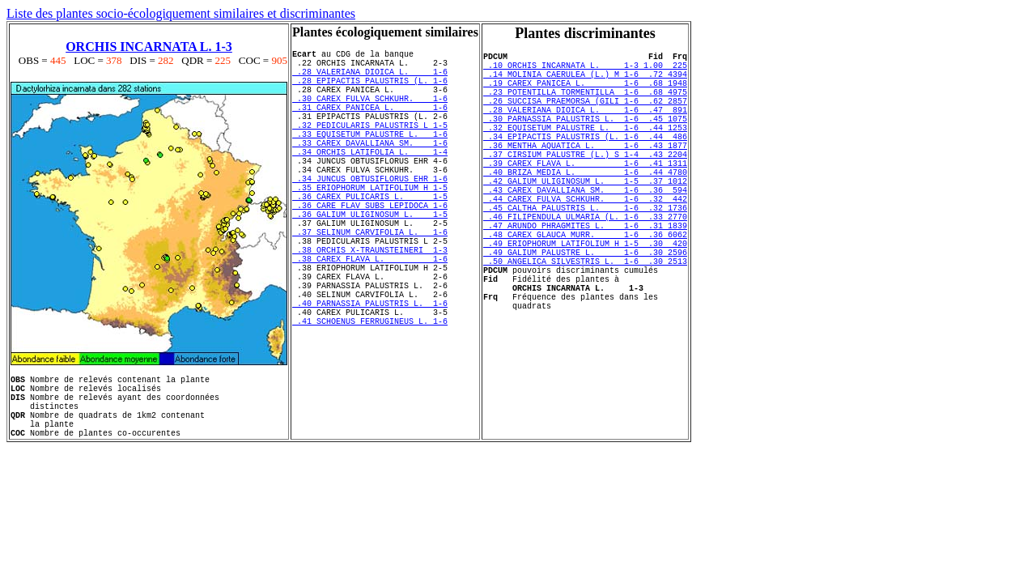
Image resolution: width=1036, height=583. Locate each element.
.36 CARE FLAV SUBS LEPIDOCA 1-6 (370, 248)
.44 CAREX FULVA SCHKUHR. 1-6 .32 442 (585, 239)
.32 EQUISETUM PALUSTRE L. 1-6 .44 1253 (585, 149)
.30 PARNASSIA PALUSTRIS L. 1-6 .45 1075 (585, 137)
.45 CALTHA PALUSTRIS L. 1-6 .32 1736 (585, 251)
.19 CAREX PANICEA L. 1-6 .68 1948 (585, 92)
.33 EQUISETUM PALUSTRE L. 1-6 (370, 158)
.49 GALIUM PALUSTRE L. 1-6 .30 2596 (585, 307)
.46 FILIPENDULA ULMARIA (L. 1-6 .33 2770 (585, 262)
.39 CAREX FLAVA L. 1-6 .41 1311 (585, 194)
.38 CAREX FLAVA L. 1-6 (370, 316)
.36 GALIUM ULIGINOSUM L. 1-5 (370, 260)
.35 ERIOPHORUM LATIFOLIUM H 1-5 (370, 226)
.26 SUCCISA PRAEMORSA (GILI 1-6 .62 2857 (585, 115)
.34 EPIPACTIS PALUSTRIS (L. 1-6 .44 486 (585, 160)
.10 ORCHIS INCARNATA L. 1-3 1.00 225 (585, 69)
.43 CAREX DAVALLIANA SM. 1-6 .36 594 (585, 228)
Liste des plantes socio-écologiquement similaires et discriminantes (180, 13)
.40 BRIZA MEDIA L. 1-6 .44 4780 (585, 205)
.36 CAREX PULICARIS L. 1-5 (370, 237)
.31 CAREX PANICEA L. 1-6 (370, 124)
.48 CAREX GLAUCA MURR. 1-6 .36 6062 (585, 285)
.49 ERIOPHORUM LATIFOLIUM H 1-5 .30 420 (585, 296)
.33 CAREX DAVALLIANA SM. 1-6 (370, 169)
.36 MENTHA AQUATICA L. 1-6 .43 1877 (585, 171)
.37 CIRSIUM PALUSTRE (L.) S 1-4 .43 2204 (585, 183)
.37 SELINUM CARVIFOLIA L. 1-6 (370, 282)
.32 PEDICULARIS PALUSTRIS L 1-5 (370, 146)
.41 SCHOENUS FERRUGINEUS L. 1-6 (370, 396)
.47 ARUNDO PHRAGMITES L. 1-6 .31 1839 (585, 273)
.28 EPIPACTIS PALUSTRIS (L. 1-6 (370, 90)
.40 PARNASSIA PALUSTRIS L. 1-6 (370, 373)
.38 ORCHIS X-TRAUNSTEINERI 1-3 (370, 305)
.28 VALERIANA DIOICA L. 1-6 (370, 78)
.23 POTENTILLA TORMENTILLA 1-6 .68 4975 (585, 103)
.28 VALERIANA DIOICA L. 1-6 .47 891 (585, 126)
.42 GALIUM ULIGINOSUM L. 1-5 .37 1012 (585, 217)
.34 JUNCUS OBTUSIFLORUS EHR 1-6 (370, 214)
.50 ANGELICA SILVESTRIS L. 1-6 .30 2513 (585, 319)
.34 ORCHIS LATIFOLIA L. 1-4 (370, 180)
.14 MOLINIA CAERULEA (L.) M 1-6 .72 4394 (585, 81)
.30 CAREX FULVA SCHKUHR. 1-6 (370, 112)
